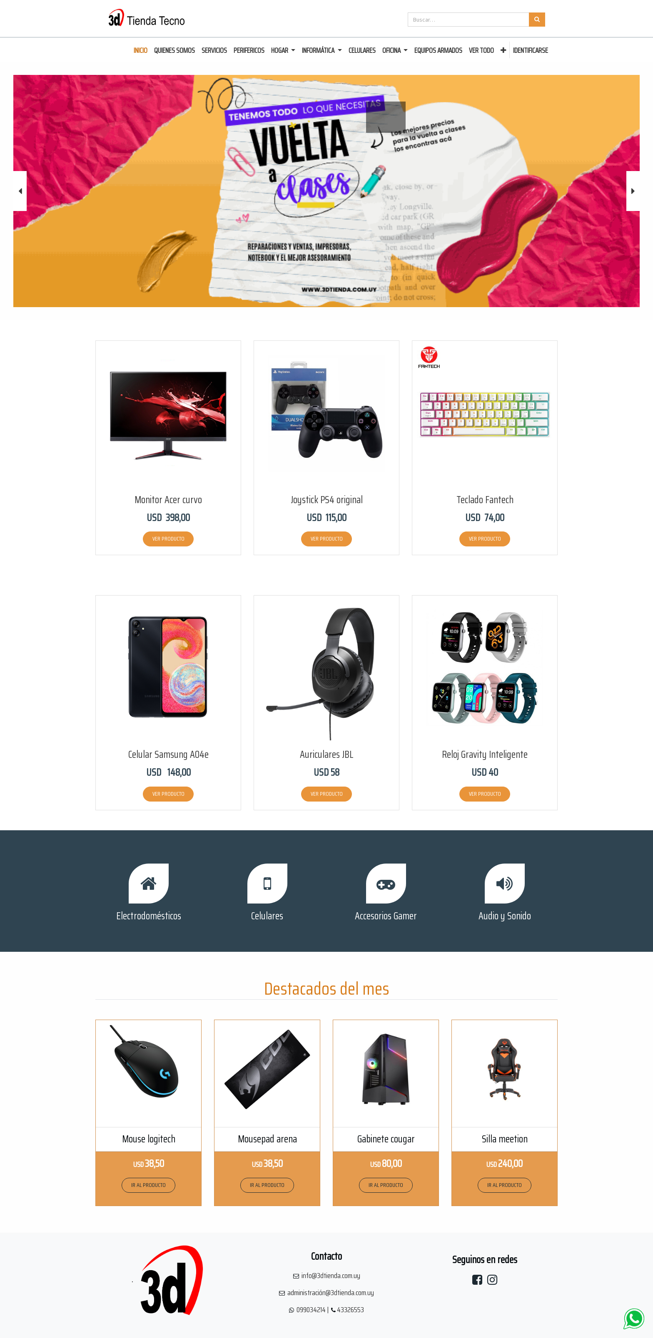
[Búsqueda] (537, 19)
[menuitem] (140, 51)
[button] (503, 51)
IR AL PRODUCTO (148, 1184)
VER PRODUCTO (168, 538)
